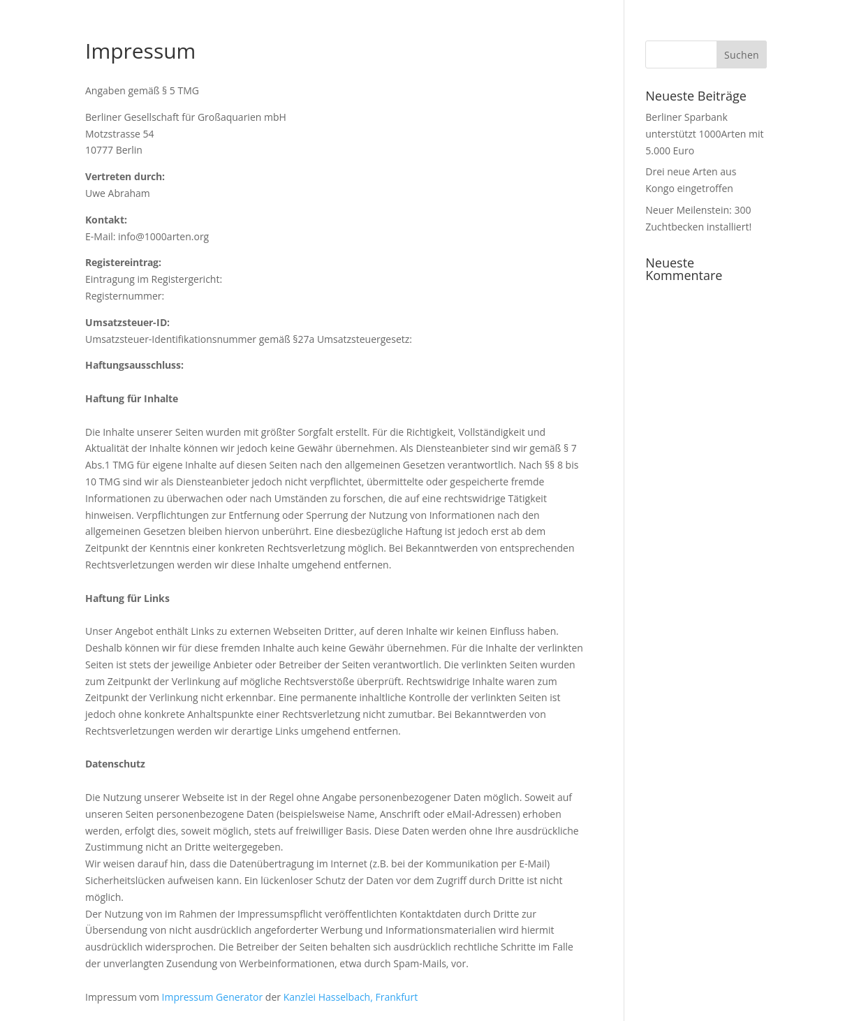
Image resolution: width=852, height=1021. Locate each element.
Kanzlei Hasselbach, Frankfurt (351, 997)
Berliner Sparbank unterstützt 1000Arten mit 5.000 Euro (704, 133)
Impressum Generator (212, 997)
